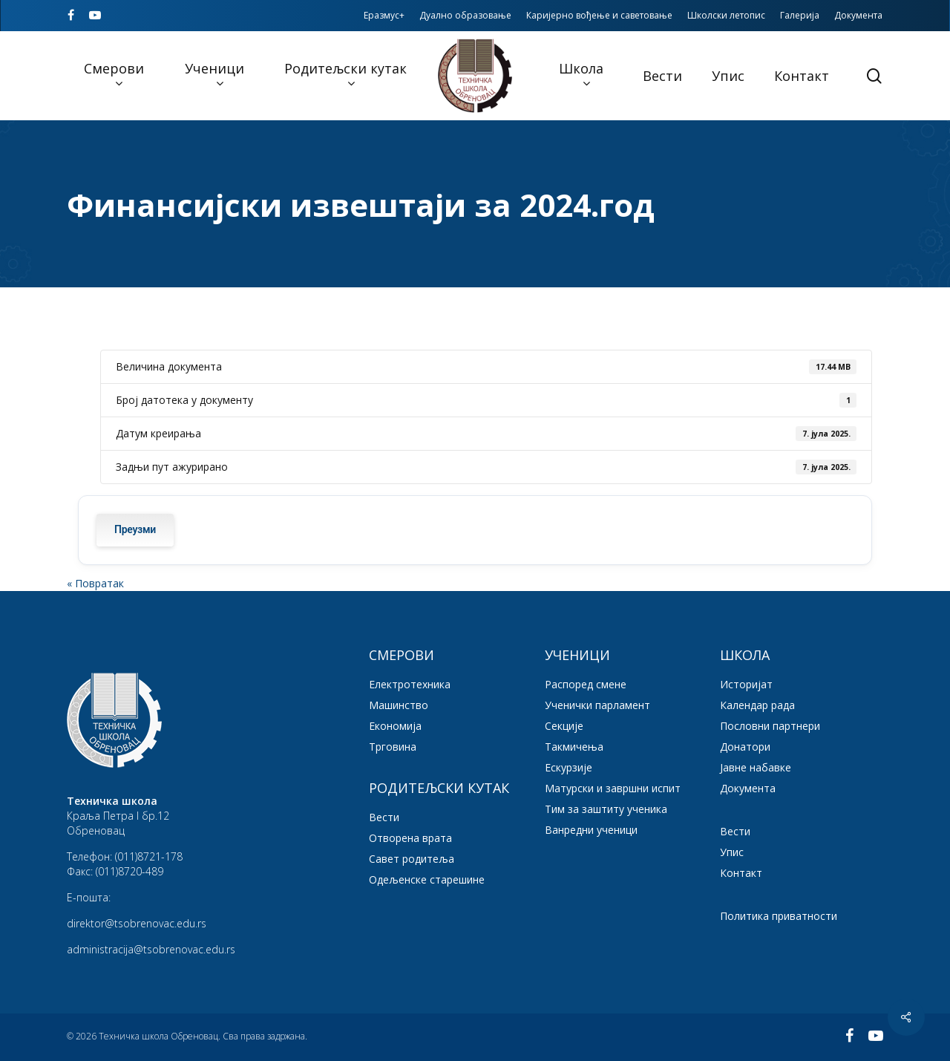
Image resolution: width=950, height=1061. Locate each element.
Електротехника (410, 684)
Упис (732, 852)
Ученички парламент (597, 705)
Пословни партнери (770, 726)
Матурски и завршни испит (613, 788)
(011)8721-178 (149, 856)
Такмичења (574, 747)
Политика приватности (778, 916)
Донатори (745, 747)
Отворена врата (410, 838)
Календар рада (757, 705)
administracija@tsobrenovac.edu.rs (151, 949)
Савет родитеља (411, 859)
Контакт (741, 873)
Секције (564, 726)
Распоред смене (585, 684)
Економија (395, 726)
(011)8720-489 (129, 871)
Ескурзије (568, 767)
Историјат (746, 684)
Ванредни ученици (591, 830)
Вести (384, 817)
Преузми (135, 529)
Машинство (398, 705)
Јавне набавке (755, 767)
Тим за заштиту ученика (606, 809)
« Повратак (95, 583)
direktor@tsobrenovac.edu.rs (136, 923)
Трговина (392, 747)
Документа (748, 788)
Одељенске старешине (427, 879)
